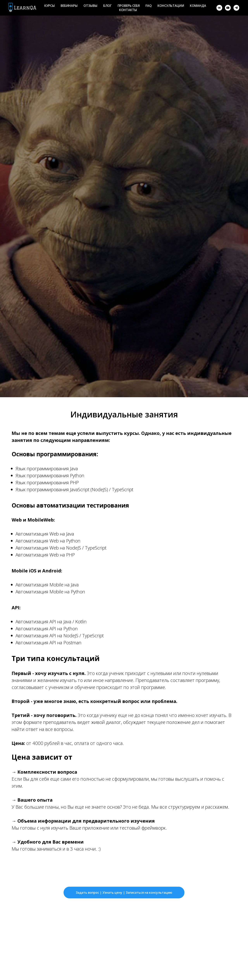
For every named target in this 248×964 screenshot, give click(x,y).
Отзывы (90, 5)
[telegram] (236, 8)
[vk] (219, 8)
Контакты (128, 10)
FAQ (149, 5)
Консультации (171, 5)
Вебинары (69, 5)
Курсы (49, 5)
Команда (198, 5)
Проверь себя (129, 5)
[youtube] (228, 8)
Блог (107, 5)
